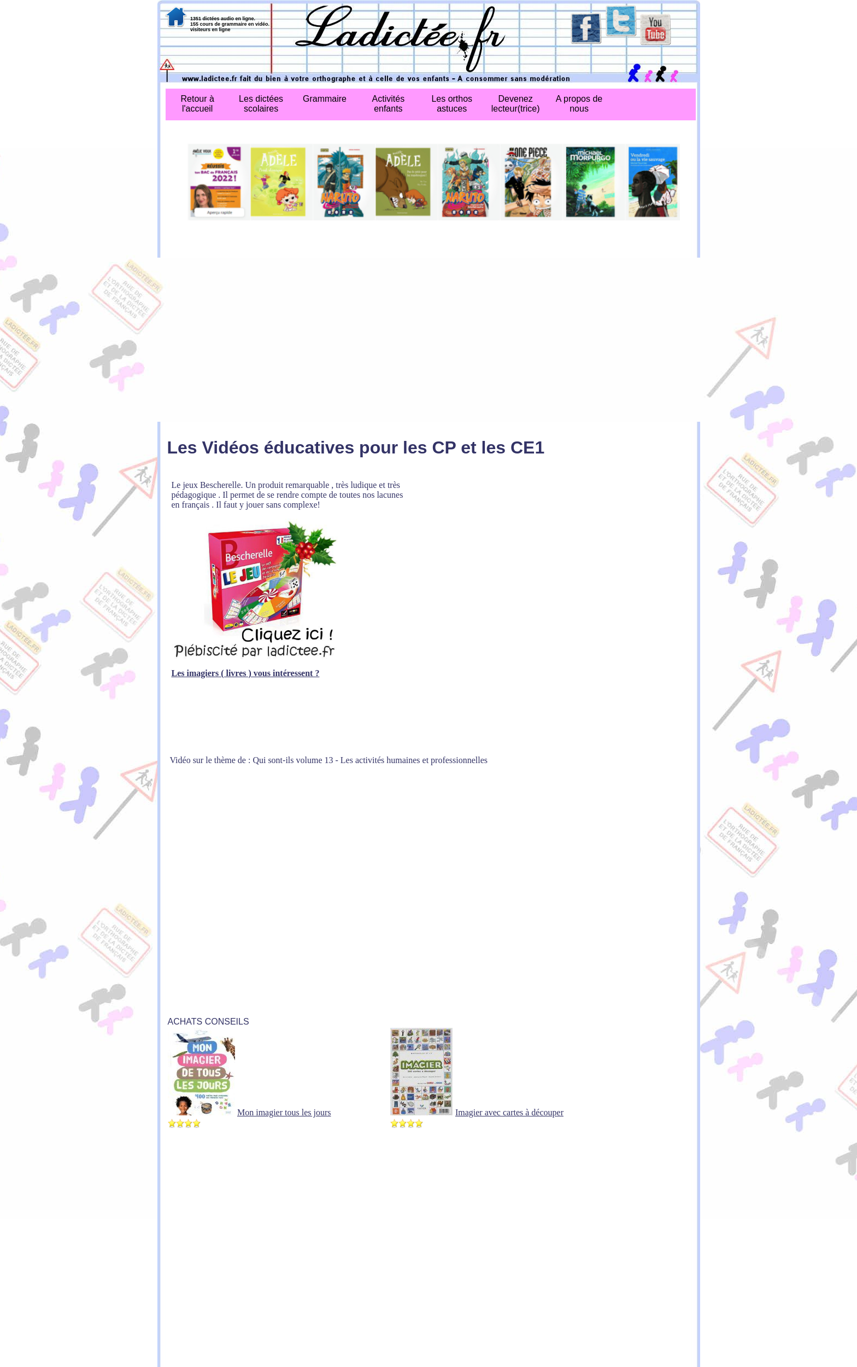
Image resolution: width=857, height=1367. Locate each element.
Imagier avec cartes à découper (509, 1112)
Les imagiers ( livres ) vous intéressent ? (246, 673)
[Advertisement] (428, 339)
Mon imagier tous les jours (284, 1112)
